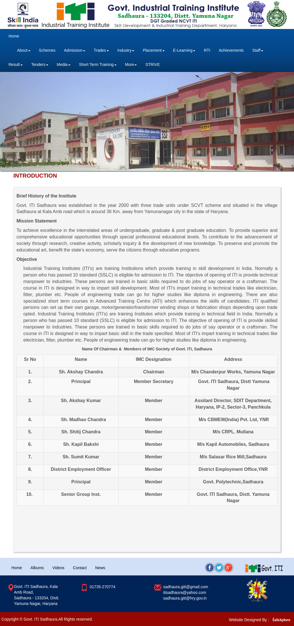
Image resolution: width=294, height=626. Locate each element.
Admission (74, 50)
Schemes (47, 50)
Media (64, 64)
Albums (37, 567)
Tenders (39, 64)
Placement (153, 50)
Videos (58, 567)
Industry (125, 50)
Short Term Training (98, 64)
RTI (207, 50)
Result (16, 64)
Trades (101, 50)
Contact (80, 567)
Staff (257, 50)
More (131, 64)
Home (14, 36)
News (100, 567)
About (23, 50)
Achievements (231, 50)
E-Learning (184, 50)
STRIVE (152, 64)
